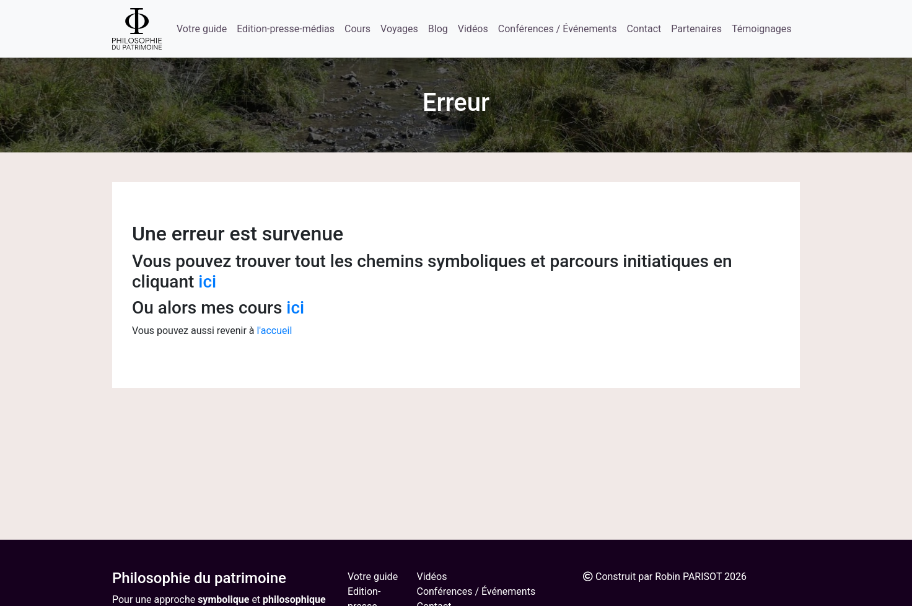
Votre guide (202, 29)
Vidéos (473, 29)
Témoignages (762, 29)
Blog (438, 29)
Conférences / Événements (557, 29)
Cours (357, 29)
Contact (643, 29)
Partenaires (696, 29)
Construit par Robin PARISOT (658, 576)
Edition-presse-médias (286, 29)
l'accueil (274, 330)
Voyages (399, 29)
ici (207, 281)
